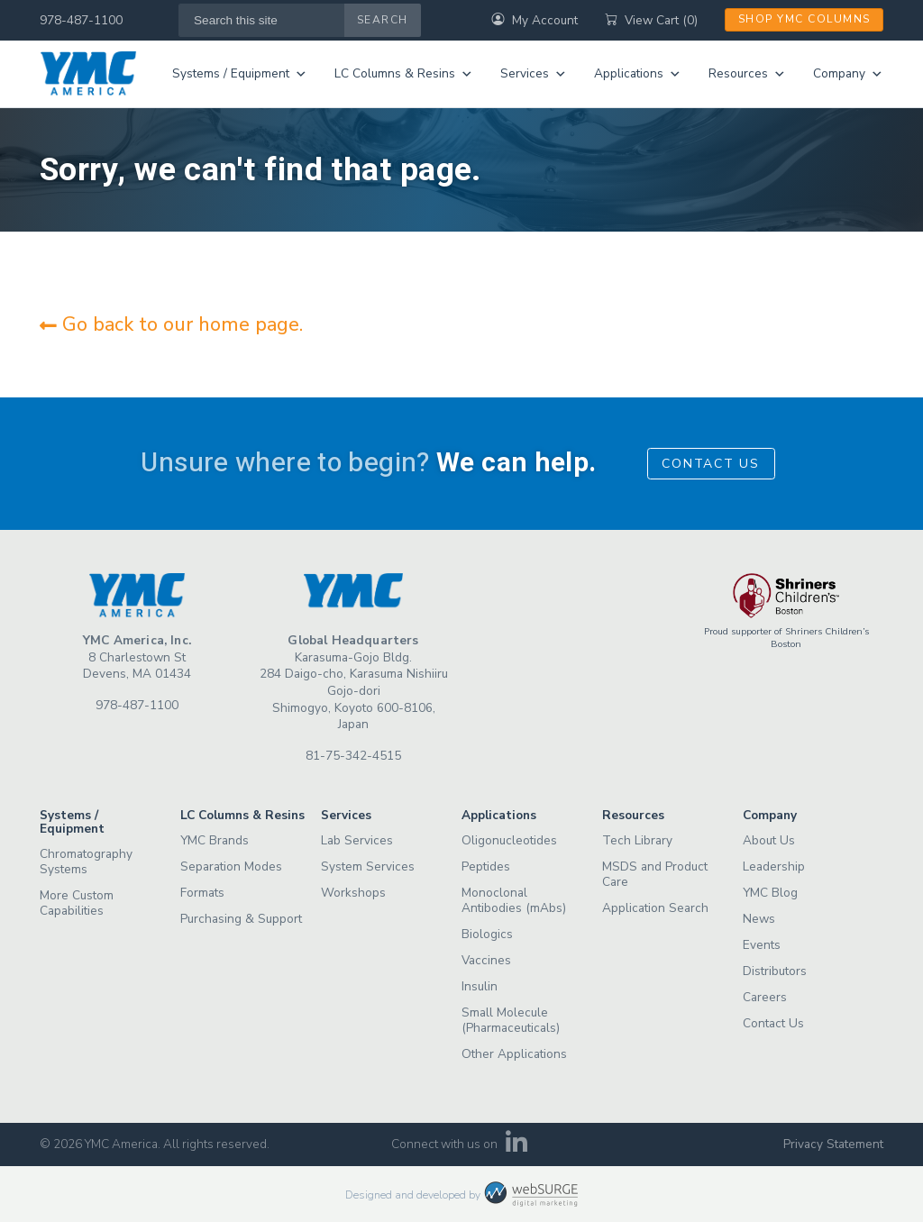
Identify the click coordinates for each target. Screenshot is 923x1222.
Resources (747, 74)
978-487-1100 (81, 20)
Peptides (486, 866)
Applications (637, 74)
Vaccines (486, 960)
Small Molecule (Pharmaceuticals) (511, 1020)
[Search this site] (261, 20)
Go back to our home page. (171, 324)
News (759, 918)
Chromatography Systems (86, 861)
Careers (765, 997)
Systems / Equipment (239, 74)
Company (848, 74)
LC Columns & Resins (403, 74)
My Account (534, 20)
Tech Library (637, 840)
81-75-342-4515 (353, 755)
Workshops (353, 892)
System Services (368, 866)
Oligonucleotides (509, 840)
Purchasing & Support (241, 918)
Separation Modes (231, 866)
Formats (202, 892)
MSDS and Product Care (655, 874)
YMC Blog (770, 892)
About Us (769, 840)
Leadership (774, 866)
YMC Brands (214, 840)
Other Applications (514, 1053)
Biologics (487, 934)
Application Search (655, 907)
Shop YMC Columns (804, 19)
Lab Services (357, 840)
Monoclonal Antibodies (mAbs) (514, 900)
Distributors (775, 971)
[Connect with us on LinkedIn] (517, 1147)
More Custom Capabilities (77, 903)
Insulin (480, 986)
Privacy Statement (833, 1144)
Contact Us (711, 463)
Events (762, 944)
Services (533, 74)
